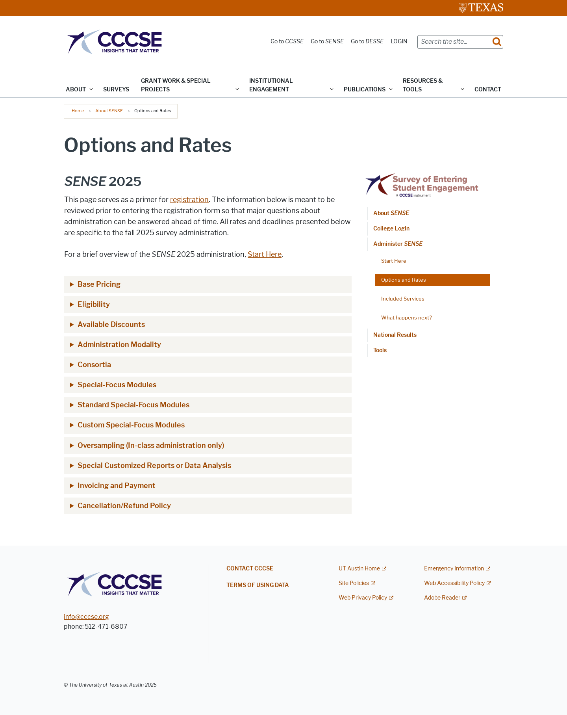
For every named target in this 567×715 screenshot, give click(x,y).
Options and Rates (403, 280)
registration (189, 199)
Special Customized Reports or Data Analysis (154, 465)
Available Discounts (111, 324)
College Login (391, 228)
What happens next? (406, 317)
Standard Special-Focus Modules (133, 405)
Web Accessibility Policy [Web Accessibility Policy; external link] (454, 583)
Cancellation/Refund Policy (124, 505)
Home (78, 110)
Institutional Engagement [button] (271, 85)
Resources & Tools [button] (423, 85)
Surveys (116, 89)
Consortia (94, 364)
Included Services (402, 298)
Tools (380, 350)
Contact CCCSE (249, 568)
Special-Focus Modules (117, 385)
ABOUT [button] (76, 89)
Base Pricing (99, 284)
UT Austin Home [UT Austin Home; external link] (359, 568)
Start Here (265, 254)
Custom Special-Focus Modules (131, 425)
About (391, 213)
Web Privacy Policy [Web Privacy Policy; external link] (363, 597)
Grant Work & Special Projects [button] (176, 85)
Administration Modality (119, 344)
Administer (397, 244)
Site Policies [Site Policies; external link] (354, 583)
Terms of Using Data (257, 585)
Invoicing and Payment (117, 485)
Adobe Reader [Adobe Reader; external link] (442, 597)
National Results (395, 335)
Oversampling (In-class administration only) (151, 445)
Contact (487, 89)
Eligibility (94, 304)
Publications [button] (364, 89)
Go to (287, 41)
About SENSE (109, 110)
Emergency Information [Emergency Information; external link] (454, 568)
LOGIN (399, 41)
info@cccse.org (86, 616)
